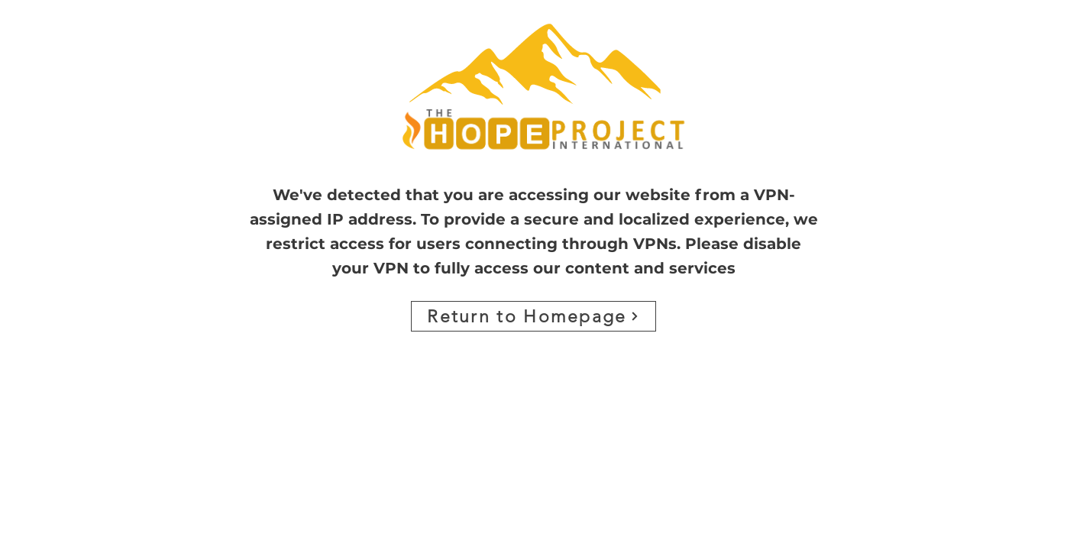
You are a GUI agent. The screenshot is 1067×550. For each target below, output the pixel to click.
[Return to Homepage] (533, 316)
